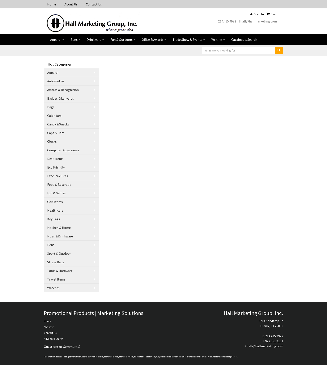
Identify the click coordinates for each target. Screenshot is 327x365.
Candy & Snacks (58, 124)
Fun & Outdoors (122, 39)
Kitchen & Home (59, 227)
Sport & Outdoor (59, 253)
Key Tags (53, 219)
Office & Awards (154, 39)
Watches (53, 288)
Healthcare (55, 210)
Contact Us (94, 4)
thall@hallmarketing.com (258, 21)
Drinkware (95, 39)
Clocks (52, 141)
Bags (75, 39)
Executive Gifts (57, 176)
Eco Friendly (56, 167)
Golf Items (55, 202)
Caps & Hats (55, 133)
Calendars (54, 115)
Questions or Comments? (62, 346)
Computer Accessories (63, 150)
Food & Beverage (59, 184)
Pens (50, 245)
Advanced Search (53, 339)
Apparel (57, 39)
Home (51, 4)
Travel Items (56, 279)
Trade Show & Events (189, 39)
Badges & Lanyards (60, 98)
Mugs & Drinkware (60, 236)
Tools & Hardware (60, 271)
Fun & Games (56, 193)
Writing (218, 39)
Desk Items (55, 159)
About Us (70, 4)
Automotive (55, 81)
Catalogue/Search (244, 39)
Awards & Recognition (63, 90)
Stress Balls (55, 262)
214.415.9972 (227, 21)
